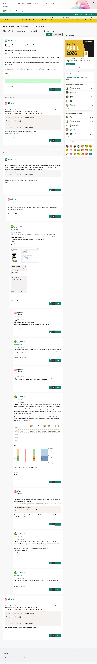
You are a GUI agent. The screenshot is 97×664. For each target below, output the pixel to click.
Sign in (81, 14)
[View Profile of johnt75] (12, 103)
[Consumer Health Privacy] (21, 659)
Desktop (42, 26)
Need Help (11, 86)
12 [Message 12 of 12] (18, 560)
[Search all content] (77, 17)
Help (86, 14)
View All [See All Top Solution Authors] (68, 108)
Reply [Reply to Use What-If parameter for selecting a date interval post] (58, 89)
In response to (13, 203)
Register (76, 14)
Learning (55, 10)
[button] (49, 34)
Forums (26, 10)
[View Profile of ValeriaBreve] (10, 40)
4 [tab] (79, 67)
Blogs (50, 10)
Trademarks (90, 654)
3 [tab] (78, 67)
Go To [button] (90, 14)
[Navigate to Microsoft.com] (7, 11)
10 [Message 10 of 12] (18, 479)
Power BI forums (8, 26)
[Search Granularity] (54, 17)
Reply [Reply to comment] (58, 141)
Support (61, 10)
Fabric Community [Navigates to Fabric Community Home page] (18, 11)
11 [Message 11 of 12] (18, 521)
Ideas (38, 10)
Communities (44, 10)
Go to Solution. (34, 81)
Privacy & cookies (76, 654)
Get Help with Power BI (30, 26)
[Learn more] (70, 64)
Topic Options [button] (57, 34)
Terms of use (84, 654)
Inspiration (32, 10)
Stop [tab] (81, 67)
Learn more (6, 6)
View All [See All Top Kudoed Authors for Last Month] (68, 137)
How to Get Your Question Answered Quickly (76, 77)
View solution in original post (11, 134)
